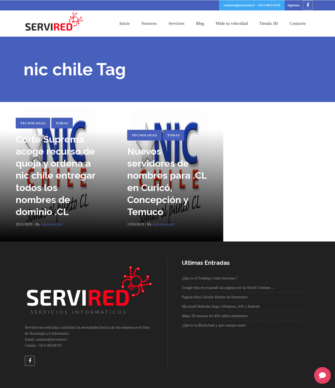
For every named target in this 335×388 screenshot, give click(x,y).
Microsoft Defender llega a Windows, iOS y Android (220, 306)
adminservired (52, 224)
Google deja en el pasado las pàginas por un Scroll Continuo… (228, 288)
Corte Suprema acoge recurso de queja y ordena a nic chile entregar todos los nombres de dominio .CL (55, 175)
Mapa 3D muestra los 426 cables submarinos (215, 316)
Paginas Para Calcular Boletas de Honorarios (215, 297)
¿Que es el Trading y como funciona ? (210, 278)
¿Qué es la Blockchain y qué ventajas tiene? (214, 325)
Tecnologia (33, 123)
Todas (62, 123)
